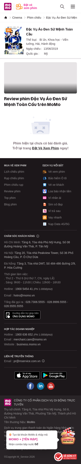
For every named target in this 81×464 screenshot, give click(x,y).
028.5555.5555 (13, 306)
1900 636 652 (33, 334)
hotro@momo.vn (24, 295)
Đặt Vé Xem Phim (45, 148)
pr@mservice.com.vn (27, 361)
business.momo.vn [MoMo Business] (29, 344)
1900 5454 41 (24, 289)
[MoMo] (5, 17)
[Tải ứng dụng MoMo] (27, 375)
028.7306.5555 (35, 302)
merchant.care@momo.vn (30, 339)
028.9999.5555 (56, 302)
